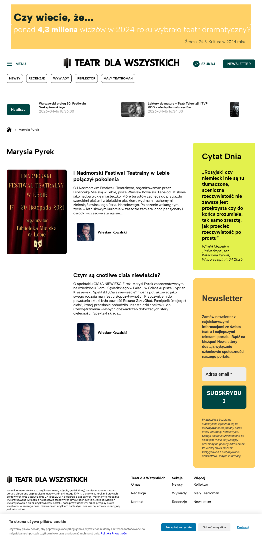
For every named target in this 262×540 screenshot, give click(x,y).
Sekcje (177, 478)
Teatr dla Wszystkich (148, 478)
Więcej (199, 478)
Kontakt (137, 502)
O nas (135, 484)
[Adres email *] (224, 374)
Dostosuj (243, 527)
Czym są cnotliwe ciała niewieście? (116, 275)
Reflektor (86, 78)
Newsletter (239, 64)
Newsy (14, 78)
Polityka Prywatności (114, 533)
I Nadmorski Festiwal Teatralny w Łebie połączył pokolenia (121, 176)
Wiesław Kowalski (112, 232)
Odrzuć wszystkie (214, 527)
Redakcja (138, 493)
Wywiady (61, 78)
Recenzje (37, 78)
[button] (10, 26)
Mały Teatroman (118, 78)
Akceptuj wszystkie (179, 527)
